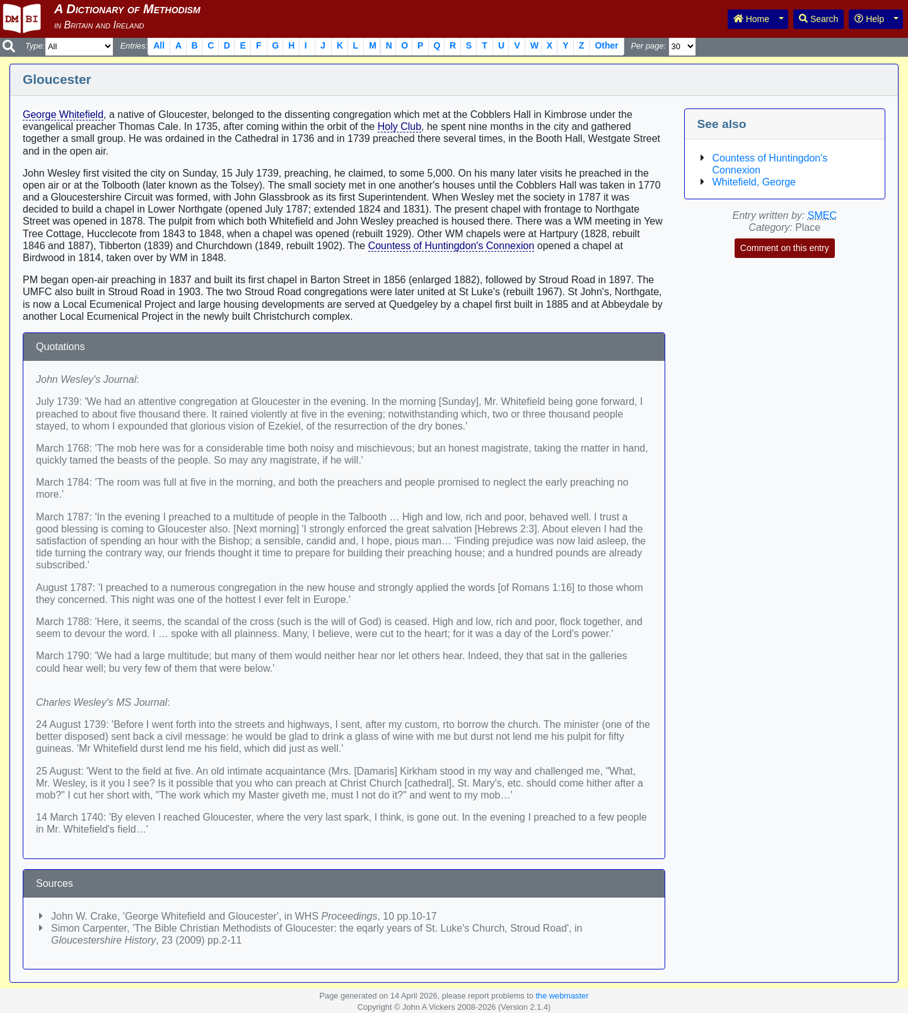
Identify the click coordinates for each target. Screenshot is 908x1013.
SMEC (822, 215)
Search (818, 19)
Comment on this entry (784, 248)
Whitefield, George (754, 182)
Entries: (134, 45)
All (159, 45)
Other (606, 45)
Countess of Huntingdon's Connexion (451, 245)
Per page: (648, 45)
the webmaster (561, 995)
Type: (35, 45)
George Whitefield (63, 114)
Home (751, 19)
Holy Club (399, 126)
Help (869, 19)
